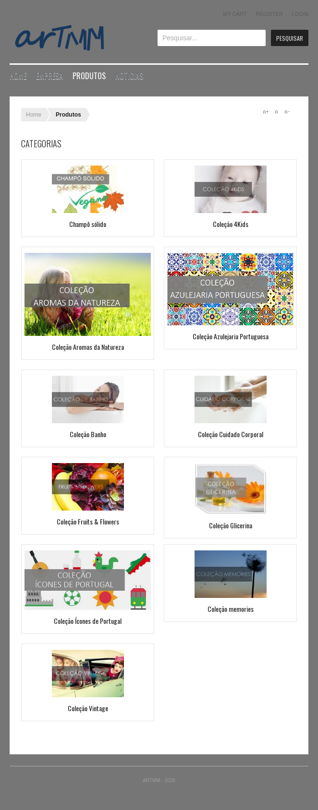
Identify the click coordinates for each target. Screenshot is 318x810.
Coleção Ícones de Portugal (88, 621)
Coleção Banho (88, 434)
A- (286, 112)
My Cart (235, 14)
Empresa (49, 76)
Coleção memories (231, 609)
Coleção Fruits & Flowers (88, 521)
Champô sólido (87, 224)
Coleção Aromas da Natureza (88, 347)
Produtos (89, 76)
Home (18, 76)
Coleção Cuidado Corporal (230, 434)
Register (269, 14)
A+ (265, 112)
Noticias (129, 76)
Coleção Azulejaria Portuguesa (231, 336)
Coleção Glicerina (230, 525)
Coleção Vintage (88, 708)
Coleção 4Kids (230, 224)
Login (300, 14)
